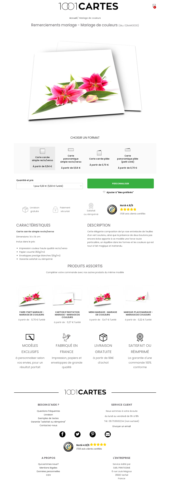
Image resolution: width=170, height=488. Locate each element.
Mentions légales (48, 467)
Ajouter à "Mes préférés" (118, 192)
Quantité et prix (24, 180)
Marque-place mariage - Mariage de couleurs (138, 313)
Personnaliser (120, 183)
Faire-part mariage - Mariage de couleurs (31, 313)
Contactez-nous (48, 425)
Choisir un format (85, 137)
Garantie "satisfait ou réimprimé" (48, 421)
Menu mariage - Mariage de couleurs (103, 313)
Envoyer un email (122, 426)
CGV (48, 475)
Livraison (48, 414)
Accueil (73, 18)
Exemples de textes (48, 418)
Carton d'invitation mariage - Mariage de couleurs (67, 315)
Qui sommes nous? (48, 464)
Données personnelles (48, 471)
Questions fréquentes (48, 411)
